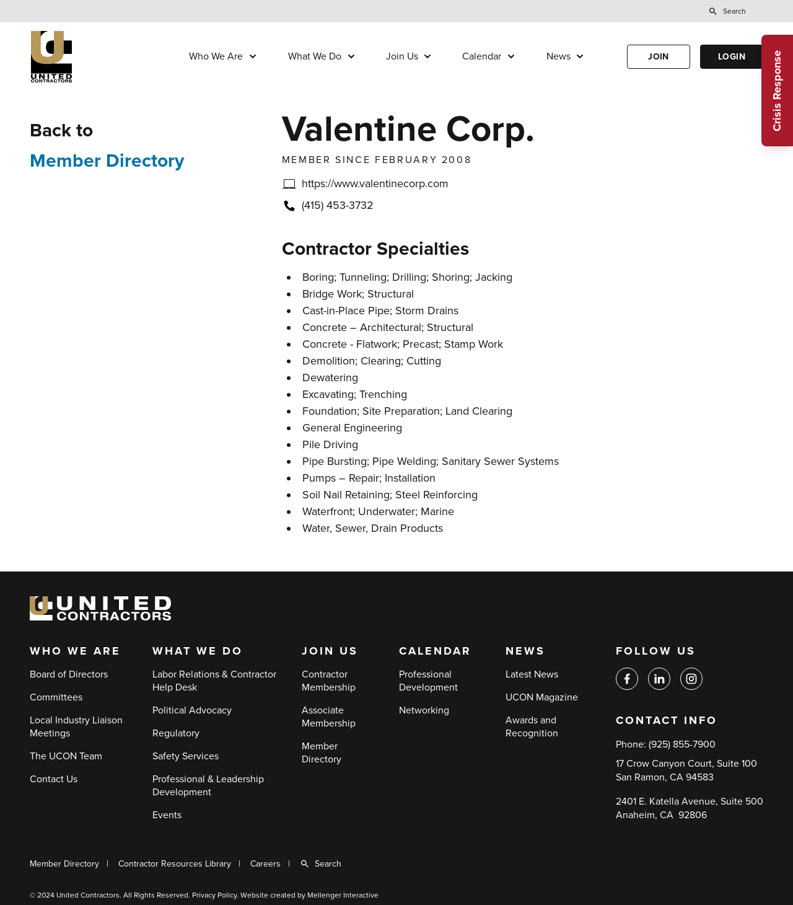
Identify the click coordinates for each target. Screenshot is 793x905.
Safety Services (185, 756)
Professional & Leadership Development (208, 785)
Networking (424, 710)
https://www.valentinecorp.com (375, 183)
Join (658, 56)
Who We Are (216, 56)
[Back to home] (88, 56)
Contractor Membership (329, 681)
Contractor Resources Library (174, 864)
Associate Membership (329, 717)
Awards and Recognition (532, 726)
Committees (56, 697)
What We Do (314, 56)
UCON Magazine (542, 697)
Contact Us (53, 779)
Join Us (402, 56)
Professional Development (428, 681)
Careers (265, 864)
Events (167, 815)
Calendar (481, 56)
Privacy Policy (214, 895)
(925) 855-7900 (682, 744)
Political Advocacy (192, 710)
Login (731, 56)
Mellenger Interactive (343, 895)
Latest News (532, 674)
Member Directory (107, 160)
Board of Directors (69, 674)
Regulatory (175, 733)
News (558, 56)
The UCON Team (66, 756)
